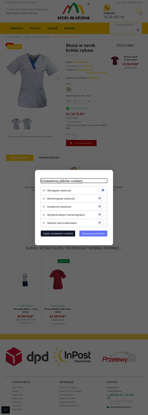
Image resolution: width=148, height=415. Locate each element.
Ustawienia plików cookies (62, 181)
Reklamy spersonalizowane (62, 222)
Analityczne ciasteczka (59, 206)
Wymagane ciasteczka (59, 190)
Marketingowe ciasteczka (61, 198)
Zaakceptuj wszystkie (93, 233)
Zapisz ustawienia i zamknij (58, 233)
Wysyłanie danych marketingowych (66, 214)
